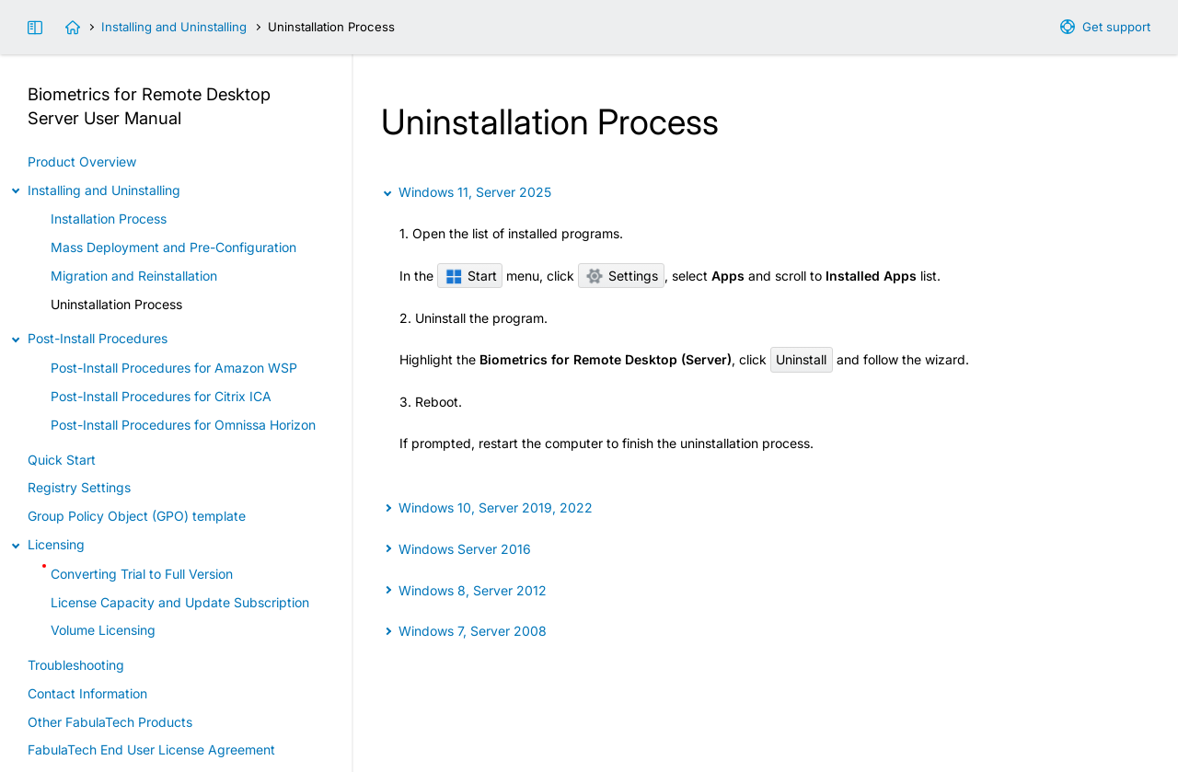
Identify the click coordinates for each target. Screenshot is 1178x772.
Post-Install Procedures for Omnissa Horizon (183, 424)
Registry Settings (79, 487)
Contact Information (87, 693)
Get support (1116, 26)
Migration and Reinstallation (134, 275)
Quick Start (62, 459)
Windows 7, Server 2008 (472, 631)
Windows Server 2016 (464, 549)
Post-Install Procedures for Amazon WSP (174, 367)
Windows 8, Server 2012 (472, 590)
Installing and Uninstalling (174, 26)
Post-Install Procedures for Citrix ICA (161, 396)
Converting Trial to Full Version (142, 574)
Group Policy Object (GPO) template (137, 516)
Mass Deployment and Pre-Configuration (173, 247)
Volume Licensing (103, 630)
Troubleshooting (76, 665)
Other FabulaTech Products (110, 722)
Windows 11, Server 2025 (474, 192)
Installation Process (109, 218)
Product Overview (82, 161)
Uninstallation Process (116, 304)
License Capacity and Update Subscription (180, 602)
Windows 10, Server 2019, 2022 (495, 507)
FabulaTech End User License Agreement (151, 749)
